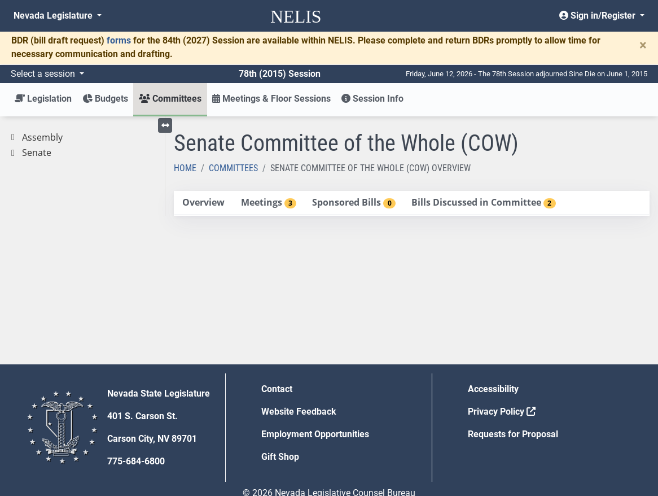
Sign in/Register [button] (598, 15)
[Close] (643, 45)
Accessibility (493, 389)
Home (185, 168)
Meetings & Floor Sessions (271, 98)
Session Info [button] (372, 98)
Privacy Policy (502, 411)
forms (119, 40)
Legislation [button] (43, 98)
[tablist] (412, 203)
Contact (276, 389)
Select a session (44, 73)
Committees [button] (170, 98)
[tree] (82, 145)
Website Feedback (298, 411)
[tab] (203, 203)
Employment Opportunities (315, 434)
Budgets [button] (105, 98)
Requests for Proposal (513, 434)
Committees (233, 168)
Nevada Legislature (54, 15)
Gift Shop (280, 456)
